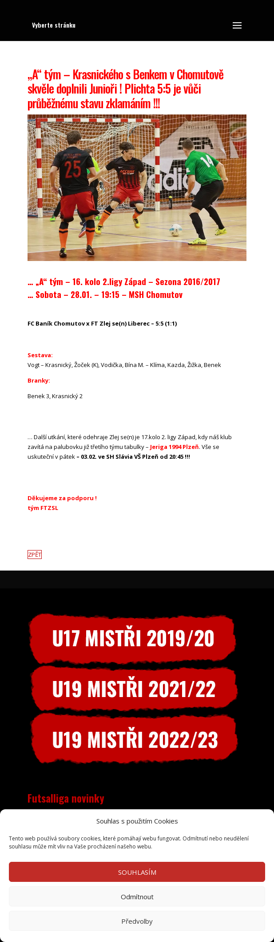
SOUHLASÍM (137, 872)
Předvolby (137, 921)
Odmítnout (137, 896)
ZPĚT (34, 555)
